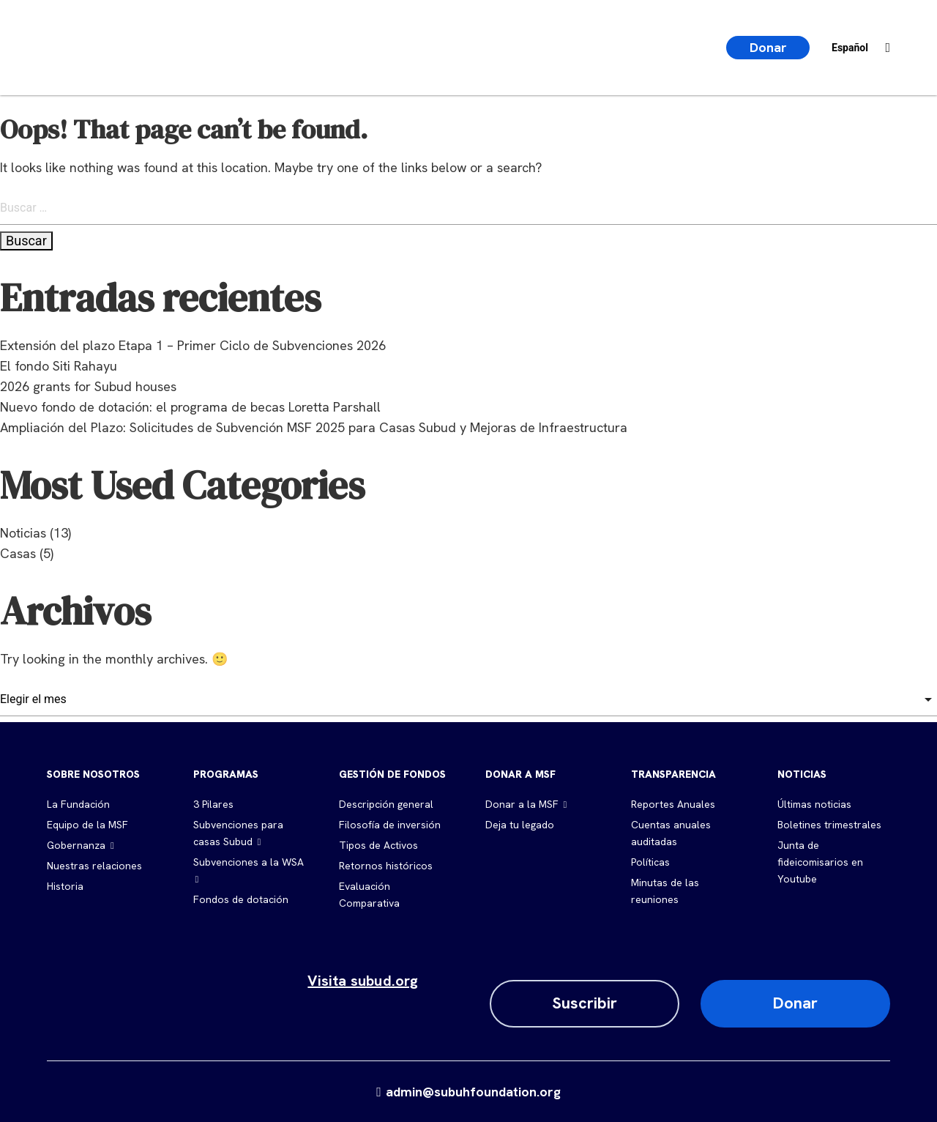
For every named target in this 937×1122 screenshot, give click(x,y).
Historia (65, 886)
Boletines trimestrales (829, 824)
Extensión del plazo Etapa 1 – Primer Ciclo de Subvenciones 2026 (193, 345)
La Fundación (78, 804)
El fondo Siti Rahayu (58, 365)
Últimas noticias (814, 804)
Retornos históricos (386, 865)
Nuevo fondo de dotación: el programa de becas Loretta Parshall (190, 406)
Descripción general (386, 804)
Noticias (23, 532)
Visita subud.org (362, 980)
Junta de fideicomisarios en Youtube (820, 862)
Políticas (650, 862)
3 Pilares (213, 804)
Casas (18, 553)
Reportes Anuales (673, 804)
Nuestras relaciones (94, 865)
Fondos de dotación (240, 899)
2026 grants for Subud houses (88, 386)
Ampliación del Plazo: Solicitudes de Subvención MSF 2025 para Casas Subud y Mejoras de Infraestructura (313, 427)
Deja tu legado (519, 824)
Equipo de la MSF (87, 824)
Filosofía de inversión (390, 824)
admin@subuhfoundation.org (468, 1091)
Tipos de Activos (378, 845)
